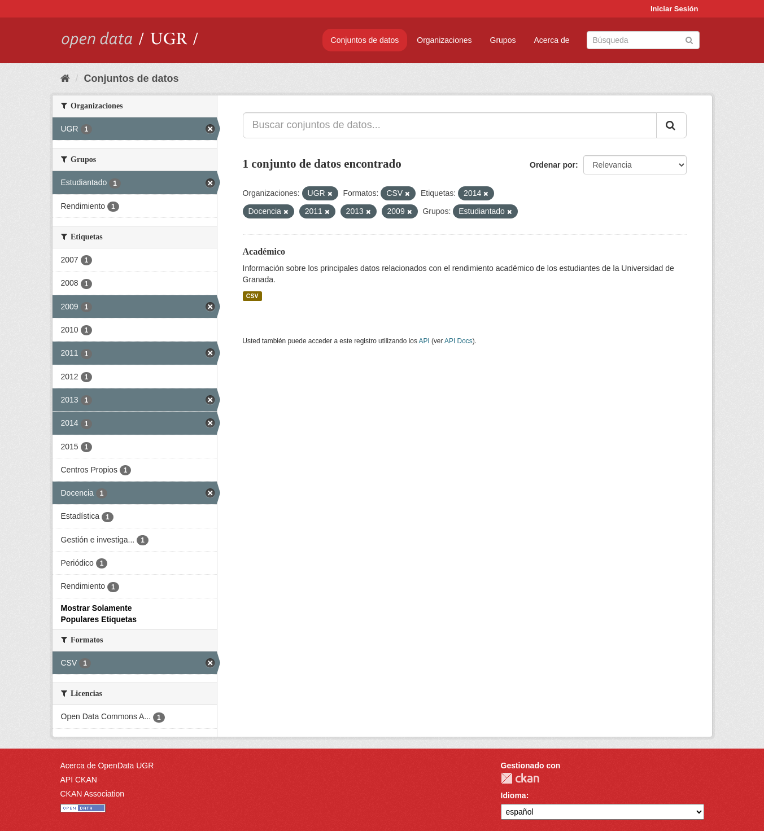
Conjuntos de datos (365, 40)
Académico (264, 251)
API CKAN (78, 779)
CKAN (520, 778)
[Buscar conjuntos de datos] (643, 40)
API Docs (458, 341)
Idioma (513, 795)
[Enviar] (689, 39)
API (423, 341)
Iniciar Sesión (674, 9)
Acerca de (551, 40)
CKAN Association (92, 793)
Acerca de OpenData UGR (107, 765)
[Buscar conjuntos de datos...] (450, 125)
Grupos (503, 40)
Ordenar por (552, 164)
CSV (252, 295)
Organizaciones (444, 40)
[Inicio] (65, 78)
